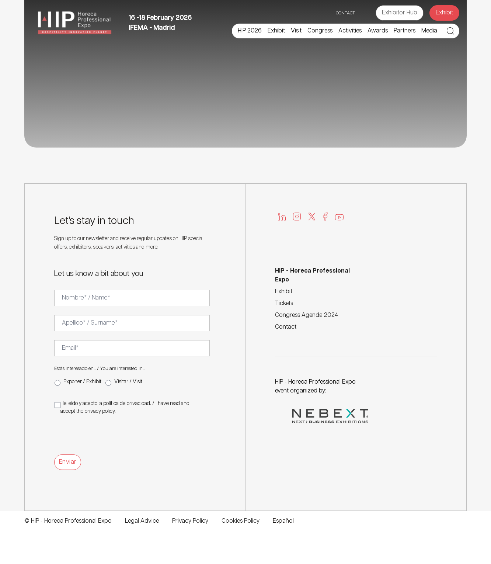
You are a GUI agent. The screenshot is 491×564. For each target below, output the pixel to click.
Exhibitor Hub (399, 13)
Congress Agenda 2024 (306, 315)
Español (283, 521)
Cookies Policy (241, 521)
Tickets (284, 303)
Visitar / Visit (128, 381)
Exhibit (444, 13)
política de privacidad (126, 403)
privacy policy (99, 411)
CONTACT (345, 13)
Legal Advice (142, 521)
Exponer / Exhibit (82, 381)
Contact (285, 327)
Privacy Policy (190, 521)
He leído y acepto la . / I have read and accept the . (124, 407)
